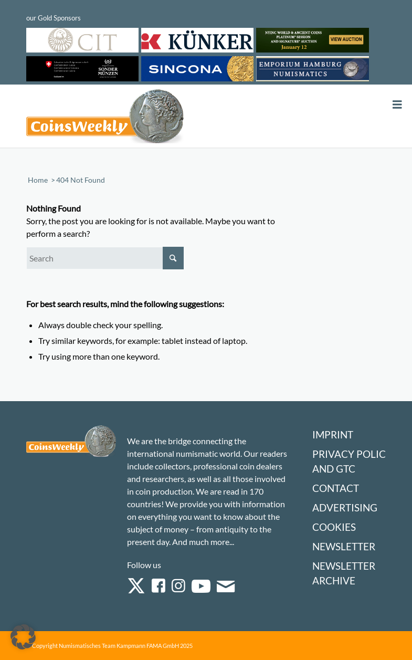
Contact (335, 488)
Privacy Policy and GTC (352, 461)
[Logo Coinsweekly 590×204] (105, 118)
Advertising (344, 507)
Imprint (332, 434)
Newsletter (343, 546)
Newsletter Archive (343, 573)
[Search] (105, 258)
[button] (23, 637)
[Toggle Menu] (397, 105)
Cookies (334, 527)
